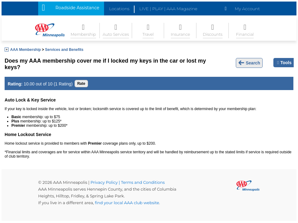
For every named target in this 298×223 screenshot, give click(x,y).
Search (249, 62)
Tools (284, 62)
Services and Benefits (64, 49)
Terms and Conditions (143, 182)
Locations (119, 8)
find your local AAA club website (127, 202)
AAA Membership (25, 49)
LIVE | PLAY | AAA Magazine (168, 8)
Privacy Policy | (106, 182)
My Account (247, 8)
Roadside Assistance (77, 7)
